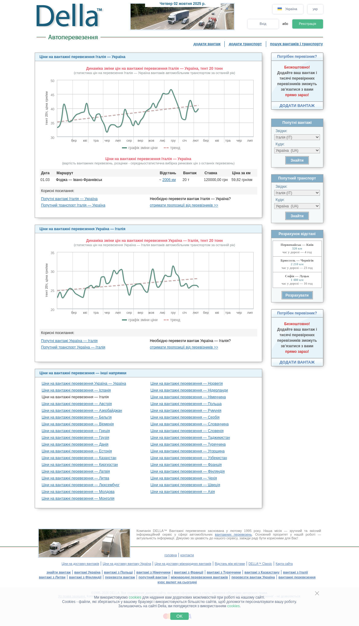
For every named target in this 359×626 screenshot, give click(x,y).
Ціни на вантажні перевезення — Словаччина (190, 424)
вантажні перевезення (297, 577)
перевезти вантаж (120, 577)
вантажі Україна (87, 572)
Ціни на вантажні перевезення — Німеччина (188, 397)
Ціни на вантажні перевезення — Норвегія (187, 383)
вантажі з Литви (52, 577)
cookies (135, 597)
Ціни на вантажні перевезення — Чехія (184, 478)
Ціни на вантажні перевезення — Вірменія (78, 424)
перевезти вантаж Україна (253, 577)
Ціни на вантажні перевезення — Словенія (187, 431)
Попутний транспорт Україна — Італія (73, 347)
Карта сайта (284, 563)
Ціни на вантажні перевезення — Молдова (78, 492)
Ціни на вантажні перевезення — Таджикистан (190, 437)
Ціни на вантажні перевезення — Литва (75, 478)
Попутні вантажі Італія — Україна (69, 199)
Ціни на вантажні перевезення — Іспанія (76, 390)
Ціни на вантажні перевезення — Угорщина (188, 451)
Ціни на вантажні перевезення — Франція (186, 465)
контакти (187, 555)
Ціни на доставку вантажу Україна (127, 563)
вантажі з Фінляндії (85, 577)
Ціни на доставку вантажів (80, 563)
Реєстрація (307, 24)
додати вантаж (207, 44)
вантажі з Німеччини (153, 572)
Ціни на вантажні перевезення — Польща (186, 404)
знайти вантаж (58, 572)
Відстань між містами (230, 563)
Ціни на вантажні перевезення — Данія (75, 444)
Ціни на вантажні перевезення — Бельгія (77, 417)
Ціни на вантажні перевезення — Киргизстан (80, 465)
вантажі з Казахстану (261, 572)
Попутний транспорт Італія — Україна (73, 205)
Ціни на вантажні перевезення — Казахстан (79, 458)
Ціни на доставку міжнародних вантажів (183, 563)
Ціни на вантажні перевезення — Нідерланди (189, 390)
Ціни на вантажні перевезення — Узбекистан (189, 458)
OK (179, 616)
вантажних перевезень (233, 534)
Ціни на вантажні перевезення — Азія (183, 492)
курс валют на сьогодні (177, 582)
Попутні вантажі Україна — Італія (69, 341)
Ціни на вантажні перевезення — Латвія (76, 471)
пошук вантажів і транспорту (296, 44)
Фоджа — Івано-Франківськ (79, 180)
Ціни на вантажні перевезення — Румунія (186, 410)
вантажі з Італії (295, 572)
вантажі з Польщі (118, 572)
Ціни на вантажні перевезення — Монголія (78, 498)
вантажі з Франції (188, 572)
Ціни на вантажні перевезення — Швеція (185, 485)
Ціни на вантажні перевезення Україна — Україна (84, 383)
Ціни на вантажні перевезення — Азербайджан (82, 410)
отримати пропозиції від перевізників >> (184, 205)
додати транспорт (245, 44)
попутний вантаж (153, 577)
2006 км (169, 180)
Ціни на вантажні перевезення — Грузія (75, 437)
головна (170, 555)
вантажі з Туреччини (224, 572)
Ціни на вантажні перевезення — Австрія (77, 404)
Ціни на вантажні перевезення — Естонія (77, 451)
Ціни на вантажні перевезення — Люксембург (81, 485)
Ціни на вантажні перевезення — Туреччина (188, 444)
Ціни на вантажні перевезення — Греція (76, 431)
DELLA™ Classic (260, 563)
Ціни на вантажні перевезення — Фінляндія (188, 471)
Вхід (263, 24)
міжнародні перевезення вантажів (199, 577)
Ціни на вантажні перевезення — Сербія (185, 417)
